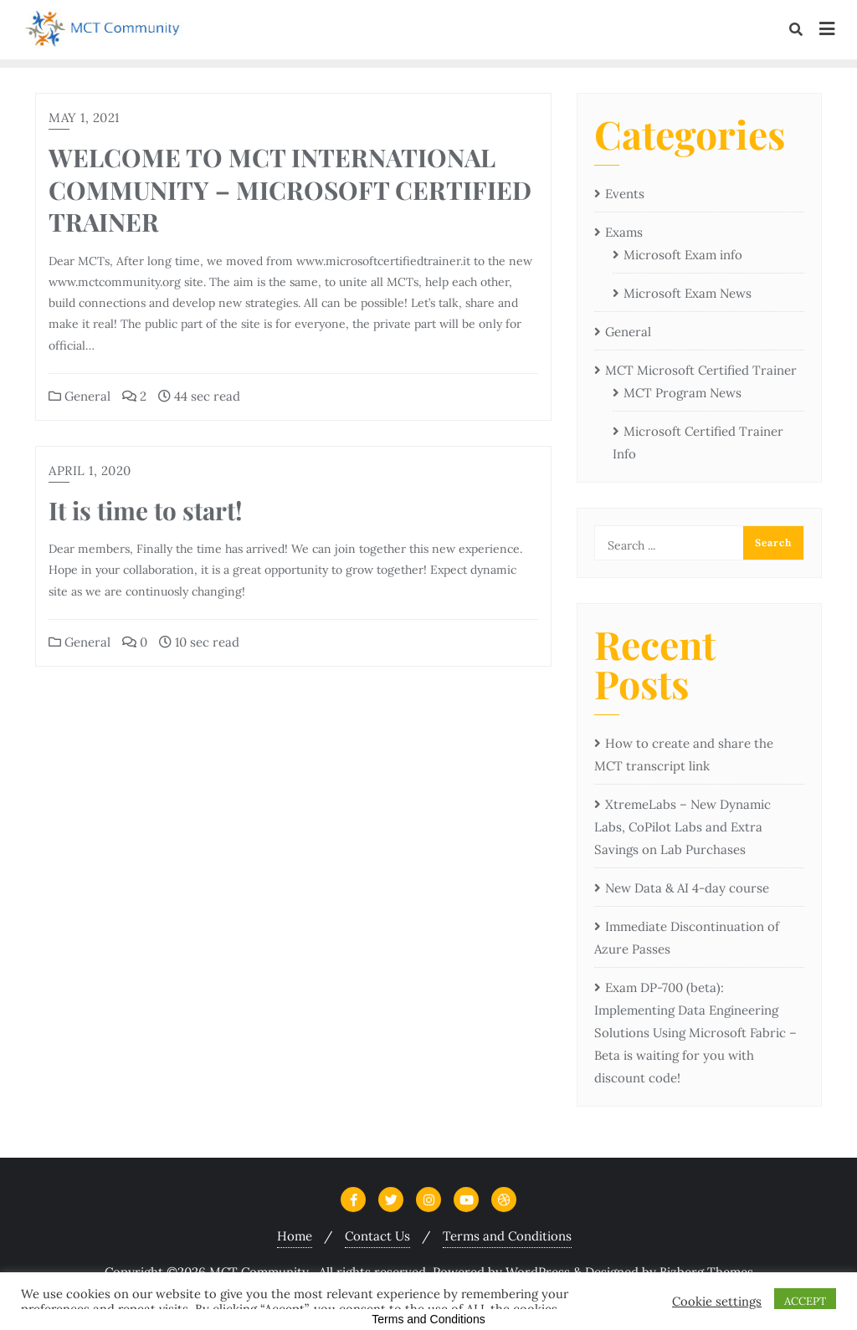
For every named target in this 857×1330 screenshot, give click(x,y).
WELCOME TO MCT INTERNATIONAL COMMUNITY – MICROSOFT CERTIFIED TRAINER (290, 189)
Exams (624, 232)
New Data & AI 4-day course (687, 888)
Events (624, 194)
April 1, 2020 (90, 470)
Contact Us (377, 1236)
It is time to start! (146, 510)
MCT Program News (683, 393)
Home (294, 1236)
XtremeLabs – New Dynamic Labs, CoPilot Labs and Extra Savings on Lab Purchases (682, 826)
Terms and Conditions (507, 1236)
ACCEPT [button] (805, 1301)
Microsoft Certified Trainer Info (698, 442)
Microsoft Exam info (683, 255)
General (79, 396)
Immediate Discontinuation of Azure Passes (686, 937)
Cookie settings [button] (717, 1301)
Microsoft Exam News (688, 293)
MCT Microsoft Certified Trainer (701, 370)
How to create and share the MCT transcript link (683, 754)
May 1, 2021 (84, 117)
